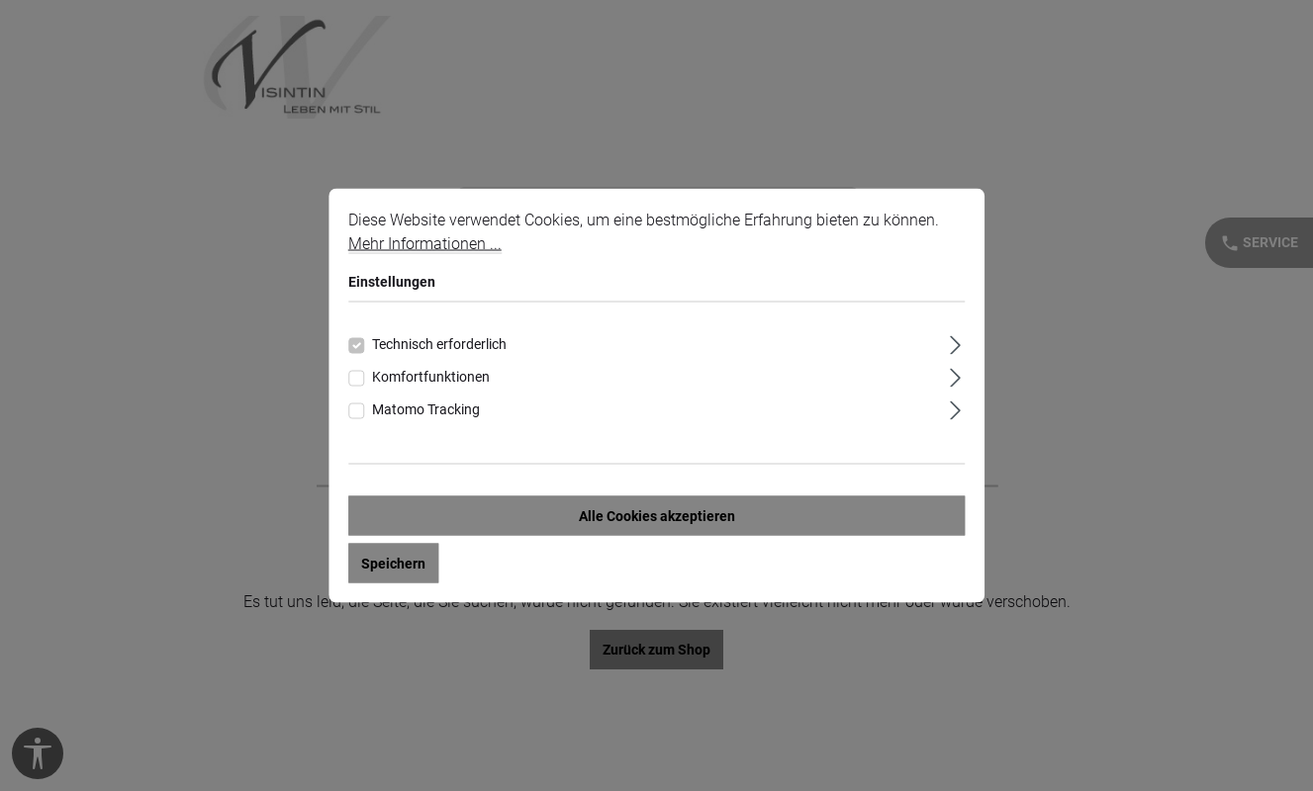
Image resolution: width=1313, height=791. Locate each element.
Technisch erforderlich (439, 344)
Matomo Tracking (426, 409)
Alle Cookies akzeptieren (657, 516)
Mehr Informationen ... (425, 243)
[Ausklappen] (955, 342)
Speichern (393, 563)
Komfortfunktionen (431, 377)
